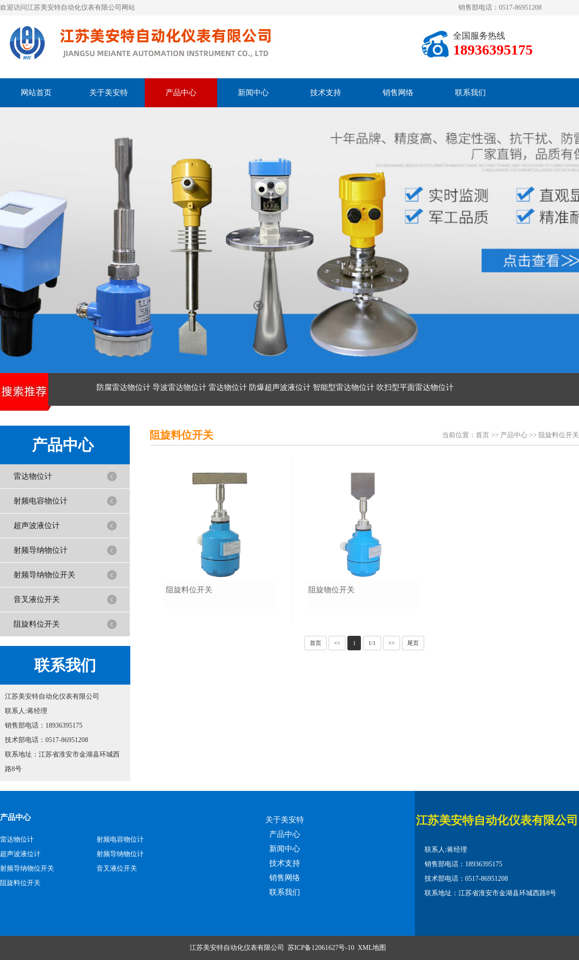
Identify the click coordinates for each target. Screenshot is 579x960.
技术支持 (325, 92)
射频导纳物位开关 (44, 575)
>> (391, 643)
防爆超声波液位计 (280, 387)
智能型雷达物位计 (343, 387)
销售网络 (398, 92)
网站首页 (36, 92)
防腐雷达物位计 (123, 387)
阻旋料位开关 (37, 624)
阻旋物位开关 (331, 590)
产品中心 (180, 92)
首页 (482, 435)
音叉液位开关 (37, 599)
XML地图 (372, 947)
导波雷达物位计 (179, 387)
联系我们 (470, 92)
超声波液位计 (37, 525)
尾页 (413, 643)
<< (337, 643)
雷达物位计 (227, 387)
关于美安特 (108, 92)
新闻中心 (253, 92)
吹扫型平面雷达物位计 (415, 387)
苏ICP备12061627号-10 (321, 947)
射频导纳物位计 (41, 550)
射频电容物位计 (41, 501)
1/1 (371, 643)
